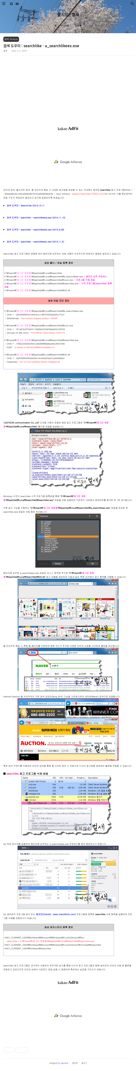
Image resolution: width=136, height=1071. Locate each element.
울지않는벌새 (68, 14)
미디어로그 (66, 25)
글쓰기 (84, 1063)
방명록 (78, 25)
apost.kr (64, 1063)
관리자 (75, 1063)
